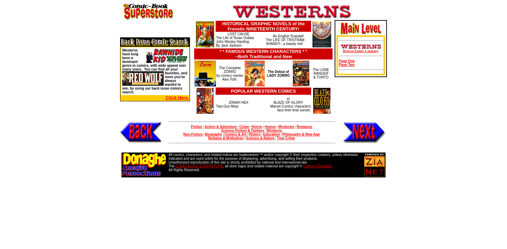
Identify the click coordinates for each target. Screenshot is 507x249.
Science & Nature (260, 138)
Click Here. (177, 97)
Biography (213, 134)
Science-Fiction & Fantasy (242, 130)
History (255, 134)
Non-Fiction (193, 134)
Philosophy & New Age (301, 134)
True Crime (286, 138)
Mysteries (286, 127)
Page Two (347, 65)
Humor (270, 127)
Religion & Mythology (226, 138)
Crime (244, 127)
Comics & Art (235, 134)
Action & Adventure (221, 127)
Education (271, 134)
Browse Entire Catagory (361, 51)
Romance (304, 127)
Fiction (196, 127)
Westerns (274, 130)
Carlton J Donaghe (317, 166)
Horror (257, 127)
